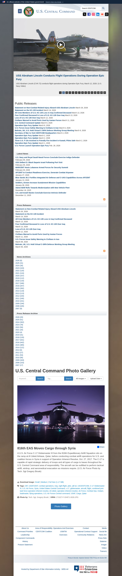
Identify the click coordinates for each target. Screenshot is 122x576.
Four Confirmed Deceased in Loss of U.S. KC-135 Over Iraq (40, 115)
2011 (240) (19, 298)
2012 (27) (19, 353)
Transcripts (104, 551)
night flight (63, 486)
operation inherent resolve (67, 491)
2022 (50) (19, 327)
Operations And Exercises (63, 528)
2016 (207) (19, 286)
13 (98, 92)
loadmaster (24, 493)
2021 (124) (19, 273)
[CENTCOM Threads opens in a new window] (107, 14)
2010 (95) (19, 358)
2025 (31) (19, 263)
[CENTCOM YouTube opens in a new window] (102, 14)
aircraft (83, 488)
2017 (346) (19, 283)
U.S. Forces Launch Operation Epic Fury (32, 146)
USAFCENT (33, 486)
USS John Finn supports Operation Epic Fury (43, 75)
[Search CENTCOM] (91, 8)
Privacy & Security (73, 558)
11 (92, 92)
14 (101, 92)
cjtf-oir (74, 486)
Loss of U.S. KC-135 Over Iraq (27, 118)
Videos (104, 548)
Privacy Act (96, 558)
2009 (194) (19, 303)
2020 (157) (19, 276)
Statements (104, 541)
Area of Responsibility (43, 528)
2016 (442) (19, 342)
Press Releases (104, 538)
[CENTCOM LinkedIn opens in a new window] (98, 14)
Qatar (84, 493)
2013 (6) (18, 350)
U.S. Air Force (27, 488)
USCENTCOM (83, 486)
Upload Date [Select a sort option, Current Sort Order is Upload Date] (96, 379)
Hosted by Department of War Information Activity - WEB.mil (44, 569)
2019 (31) (19, 335)
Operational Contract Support (85, 531)
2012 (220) (19, 296)
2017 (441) (19, 340)
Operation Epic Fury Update (26, 125)
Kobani (100, 491)
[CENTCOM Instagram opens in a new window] (93, 14)
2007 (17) (19, 365)
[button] (55, 2)
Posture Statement (25, 545)
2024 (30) (19, 266)
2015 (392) (19, 288)
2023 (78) (19, 325)
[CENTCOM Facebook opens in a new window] (89, 14)
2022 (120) (19, 271)
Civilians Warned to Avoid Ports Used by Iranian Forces (38, 120)
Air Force (82, 491)
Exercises (63, 535)
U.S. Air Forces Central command (56, 493)
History (25, 541)
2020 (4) (18, 332)
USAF (73, 493)
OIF (26, 486)
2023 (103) (19, 268)
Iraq (56, 486)
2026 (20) (19, 317)
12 (95, 92)
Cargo (78, 493)
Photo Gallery (61, 506)
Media (104, 528)
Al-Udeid (52, 491)
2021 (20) (19, 330)
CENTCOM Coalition (44, 531)
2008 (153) (19, 363)
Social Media (104, 531)
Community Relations (85, 535)
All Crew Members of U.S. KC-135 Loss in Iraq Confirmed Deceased (43, 113)
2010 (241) (19, 301)
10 (89, 92)
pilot (69, 486)
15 (104, 92)
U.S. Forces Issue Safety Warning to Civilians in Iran (37, 128)
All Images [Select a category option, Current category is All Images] (81, 379)
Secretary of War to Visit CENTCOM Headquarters (36, 133)
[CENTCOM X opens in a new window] (85, 14)
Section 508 (103, 558)
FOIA (91, 558)
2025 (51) (19, 320)
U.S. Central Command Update (27, 123)
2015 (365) (19, 345)
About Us (25, 528)
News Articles (104, 535)
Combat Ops (92, 491)
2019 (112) (19, 278)
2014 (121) (19, 347)
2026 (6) (18, 260)
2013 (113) (19, 293)
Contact (86, 528)
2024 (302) (19, 322)
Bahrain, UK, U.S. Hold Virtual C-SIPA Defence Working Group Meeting (44, 130)
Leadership (25, 535)
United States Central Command (52, 488)
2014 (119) (19, 291)
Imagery (104, 545)
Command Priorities (25, 531)
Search (40, 379)
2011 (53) (19, 355)
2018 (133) (19, 281)
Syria (36, 488)
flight (89, 488)
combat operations (46, 486)
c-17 (67, 488)
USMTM (63, 531)
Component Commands (25, 538)
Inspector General (84, 558)
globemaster (75, 488)
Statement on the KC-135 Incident (29, 110)
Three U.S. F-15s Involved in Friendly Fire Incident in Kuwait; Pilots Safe (45, 141)
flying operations (35, 493)
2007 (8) (18, 309)
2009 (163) (19, 360)
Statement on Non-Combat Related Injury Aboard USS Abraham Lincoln (45, 108)
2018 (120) (19, 337)
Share (100, 447)
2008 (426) (19, 306)
